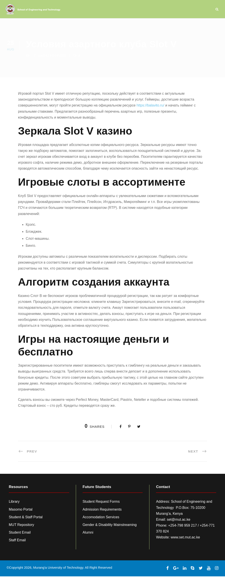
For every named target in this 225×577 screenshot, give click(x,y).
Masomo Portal (21, 510)
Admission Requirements (102, 510)
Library (14, 502)
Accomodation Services (101, 518)
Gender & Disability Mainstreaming (110, 525)
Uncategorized (52, 56)
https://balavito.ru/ (150, 106)
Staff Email (17, 541)
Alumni (88, 533)
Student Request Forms (101, 502)
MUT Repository (21, 525)
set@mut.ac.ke (178, 520)
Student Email (20, 533)
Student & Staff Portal (26, 518)
